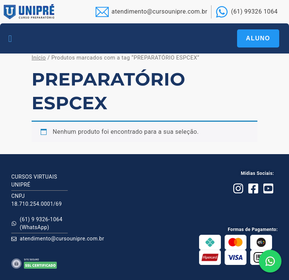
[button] (10, 38)
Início (39, 57)
